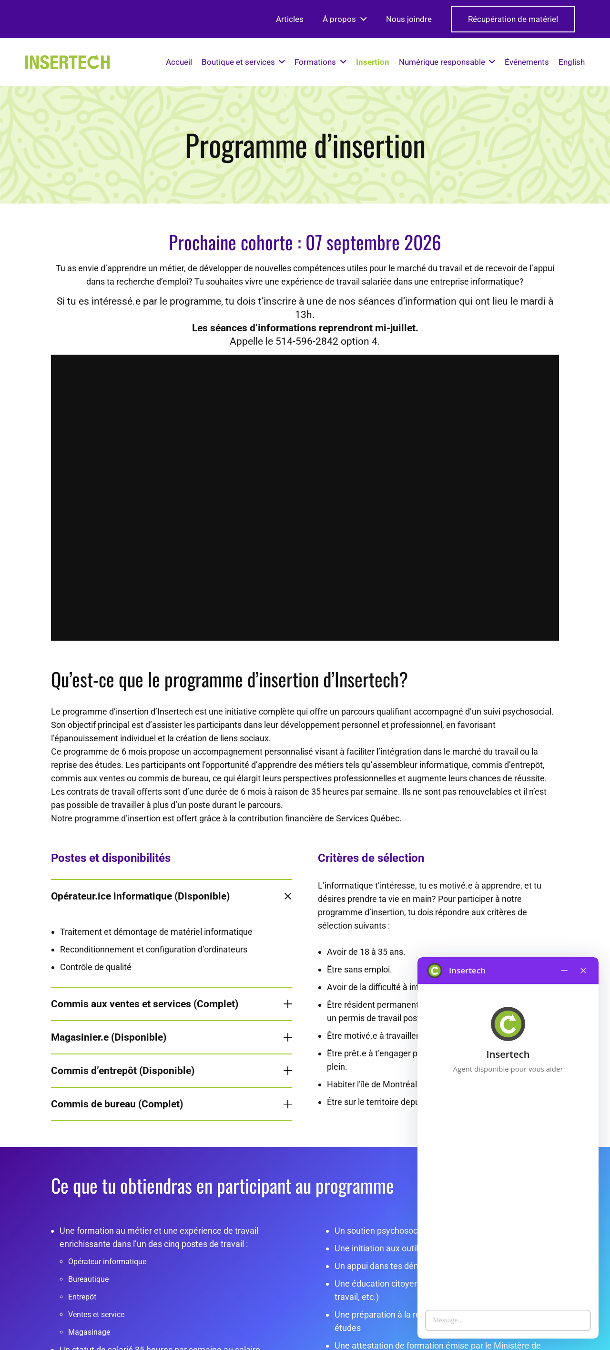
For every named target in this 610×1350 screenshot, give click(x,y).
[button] (361, 19)
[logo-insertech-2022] (67, 62)
